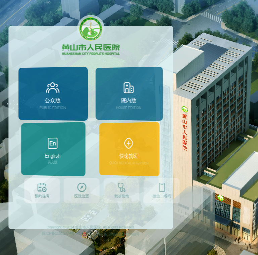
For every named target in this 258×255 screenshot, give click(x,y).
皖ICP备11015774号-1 (58, 242)
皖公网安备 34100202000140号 (108, 243)
